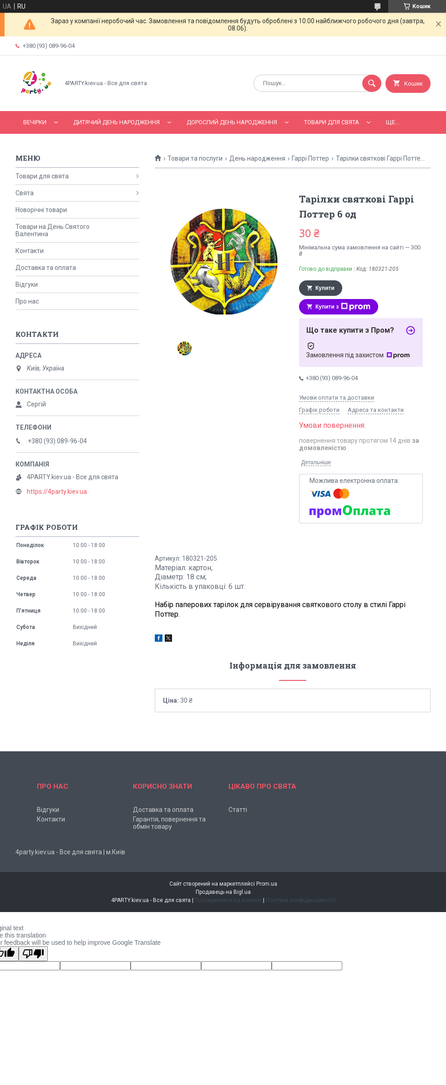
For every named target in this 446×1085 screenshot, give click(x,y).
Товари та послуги (195, 158)
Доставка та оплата (45, 267)
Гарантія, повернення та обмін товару (169, 823)
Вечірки (34, 122)
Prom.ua (266, 884)
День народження (257, 158)
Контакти (29, 250)
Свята (24, 193)
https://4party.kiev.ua (57, 491)
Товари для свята (331, 122)
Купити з (342, 307)
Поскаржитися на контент (228, 900)
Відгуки (26, 284)
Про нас (27, 301)
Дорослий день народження (232, 122)
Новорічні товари (41, 209)
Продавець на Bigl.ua (223, 892)
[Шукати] (371, 83)
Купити (324, 288)
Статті (237, 809)
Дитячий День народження (116, 122)
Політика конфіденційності (300, 900)
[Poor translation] (33, 953)
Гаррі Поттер (310, 158)
